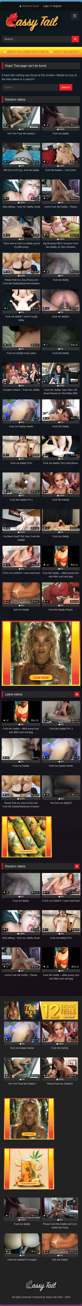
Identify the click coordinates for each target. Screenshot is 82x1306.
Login (46, 6)
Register (57, 6)
